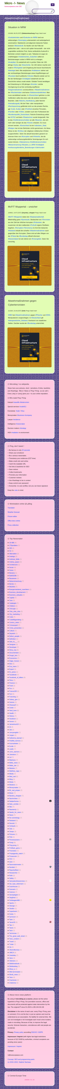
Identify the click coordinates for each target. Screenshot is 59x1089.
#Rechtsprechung (14, 106)
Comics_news (15, 622)
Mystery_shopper (16, 796)
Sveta (12, 914)
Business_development (18, 592)
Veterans (13, 961)
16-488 (12, 543)
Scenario (13, 889)
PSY (12, 859)
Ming (12, 779)
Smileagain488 (15, 900)
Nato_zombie (15, 804)
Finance (13, 683)
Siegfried (13, 897)
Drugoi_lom (14, 655)
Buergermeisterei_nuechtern (20, 589)
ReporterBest (15, 870)
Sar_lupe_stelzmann (17, 884)
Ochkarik (13, 826)
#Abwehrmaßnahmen (41, 90)
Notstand (13, 820)
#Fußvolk (33, 225)
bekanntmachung (29, 33)
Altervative (14, 554)
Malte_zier (14, 765)
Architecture (14, 565)
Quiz (12, 862)
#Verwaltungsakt (14, 103)
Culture (13, 631)
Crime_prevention (16, 628)
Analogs (13, 556)
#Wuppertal (18, 217)
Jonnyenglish (15, 732)
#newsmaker (20, 424)
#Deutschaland (13, 239)
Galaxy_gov (14, 699)
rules (16, 490)
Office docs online (14, 521)
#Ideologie (11, 70)
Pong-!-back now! (40, 33)
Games (13, 702)
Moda (12, 782)
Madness (13, 760)
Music (12, 793)
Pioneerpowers (15, 840)
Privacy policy (19, 1032)
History (12, 716)
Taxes (12, 928)
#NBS (10, 315)
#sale (18, 411)
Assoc (12, 570)
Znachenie (14, 980)
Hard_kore (14, 710)
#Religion (11, 128)
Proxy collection (13, 525)
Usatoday (13, 955)
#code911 (22, 406)
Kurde (12, 746)
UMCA (12, 952)
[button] (52, 4)
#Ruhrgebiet (18, 68)
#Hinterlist (36, 136)
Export (12, 669)
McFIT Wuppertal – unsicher (23, 206)
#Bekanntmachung (14, 145)
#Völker (21, 112)
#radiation (15, 432)
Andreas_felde (15, 559)
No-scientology (15, 818)
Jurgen (12, 735)
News (12, 815)
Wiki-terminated (15, 972)
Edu (11, 664)
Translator (11, 508)
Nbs (11, 807)
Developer (14, 647)
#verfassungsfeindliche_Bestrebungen (21, 147)
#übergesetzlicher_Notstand (18, 320)
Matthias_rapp (15, 771)
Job (11, 730)
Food (12, 686)
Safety (12, 878)
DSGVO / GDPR (37, 1032)
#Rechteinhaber (16, 92)
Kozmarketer (14, 743)
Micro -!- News (15, 3)
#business (20, 415)
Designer (13, 644)
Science (13, 892)
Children (13, 606)
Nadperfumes (15, 801)
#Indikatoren (36, 70)
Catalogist (14, 603)
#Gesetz (30, 123)
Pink (12, 837)
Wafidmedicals (15, 963)
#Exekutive (27, 37)
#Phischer (38, 315)
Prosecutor (14, 856)
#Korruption (25, 136)
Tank (12, 919)
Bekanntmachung (16, 581)
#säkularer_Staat (40, 125)
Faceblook (14, 675)
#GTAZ (13, 117)
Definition (13, 639)
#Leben (18, 109)
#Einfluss (21, 131)
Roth (12, 875)
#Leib (13, 109)
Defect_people (15, 636)
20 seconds (26, 450)
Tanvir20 (13, 922)
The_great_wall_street (18, 936)
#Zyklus (16, 65)
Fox (11, 688)
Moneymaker (15, 787)
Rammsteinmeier (16, 864)
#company (28, 415)
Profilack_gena (15, 848)
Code (12, 617)
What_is (13, 969)
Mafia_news (14, 763)
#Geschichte (26, 65)
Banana (13, 573)
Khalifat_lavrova (16, 741)
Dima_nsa (14, 650)
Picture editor (12, 516)
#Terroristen (46, 219)
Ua (11, 947)
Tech (12, 930)
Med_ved (13, 776)
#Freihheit (28, 109)
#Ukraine (30, 76)
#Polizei (13, 236)
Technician (14, 933)
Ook (11, 829)
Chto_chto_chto (16, 611)
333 (11, 548)
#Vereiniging (22, 40)
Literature (13, 754)
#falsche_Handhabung (27, 101)
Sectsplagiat (14, 895)
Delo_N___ (14, 642)
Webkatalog (14, 966)
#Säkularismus (24, 142)
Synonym (13, 917)
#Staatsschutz (28, 117)
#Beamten (38, 120)
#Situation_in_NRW (28, 145)
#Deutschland (34, 95)
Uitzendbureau (15, 950)
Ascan (12, 567)
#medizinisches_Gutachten (27, 57)
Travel (12, 941)
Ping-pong (14, 845)
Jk (11, 727)
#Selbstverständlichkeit (38, 92)
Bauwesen (14, 578)
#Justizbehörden (14, 37)
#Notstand (11, 230)
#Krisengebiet (36, 239)
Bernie (12, 584)
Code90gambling (16, 620)
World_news (14, 974)
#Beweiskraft (18, 46)
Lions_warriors (15, 752)
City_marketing (15, 614)
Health (12, 713)
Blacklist (13, 587)
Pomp (12, 842)
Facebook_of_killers (17, 677)
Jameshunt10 (15, 724)
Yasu (12, 977)
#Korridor (34, 84)
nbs (24, 311)
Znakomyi (13, 983)
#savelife (16, 402)
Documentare (15, 653)
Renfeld (13, 867)
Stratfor (13, 908)
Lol (11, 757)
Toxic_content (15, 939)
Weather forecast (14, 512)
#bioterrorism (24, 402)
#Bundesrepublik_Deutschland (18, 114)
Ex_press (13, 672)
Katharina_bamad (16, 738)
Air (11, 551)
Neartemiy (14, 809)
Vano (12, 958)
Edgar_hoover (15, 661)
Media (12, 774)
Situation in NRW (17, 27)
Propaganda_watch (17, 853)
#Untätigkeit (26, 79)
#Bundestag (23, 236)
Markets (13, 768)
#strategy (23, 428)
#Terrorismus (28, 228)
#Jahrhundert (39, 147)
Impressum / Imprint (14, 1046)
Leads (12, 749)
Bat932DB (14, 576)
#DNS (48, 315)
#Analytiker (12, 62)
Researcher (14, 873)
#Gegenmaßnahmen (15, 90)
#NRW (35, 37)
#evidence (16, 419)
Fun (11, 694)
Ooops (12, 831)
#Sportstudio (25, 219)
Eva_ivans (14, 666)
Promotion (14, 851)
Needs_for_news (16, 812)
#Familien (11, 112)
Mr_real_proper (15, 790)
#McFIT (10, 217)
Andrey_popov (15, 562)
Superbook (14, 911)
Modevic (13, 785)
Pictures (13, 834)
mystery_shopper (29, 212)
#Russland (11, 76)
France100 (14, 691)
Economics (14, 658)
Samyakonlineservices (18, 881)
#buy (22, 411)
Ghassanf (13, 705)
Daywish (13, 633)
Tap (11, 925)
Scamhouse (14, 886)
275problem (14, 545)
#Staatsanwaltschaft (37, 217)
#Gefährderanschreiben (21, 120)
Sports (12, 903)
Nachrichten (14, 798)
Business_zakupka (17, 595)
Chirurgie (13, 609)
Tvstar (12, 944)
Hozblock (13, 719)
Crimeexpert (14, 625)
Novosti (13, 823)
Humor (12, 721)
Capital (12, 598)
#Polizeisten (37, 222)
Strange (13, 906)
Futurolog (13, 697)
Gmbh (12, 708)
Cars (12, 600)
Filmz (12, 680)
